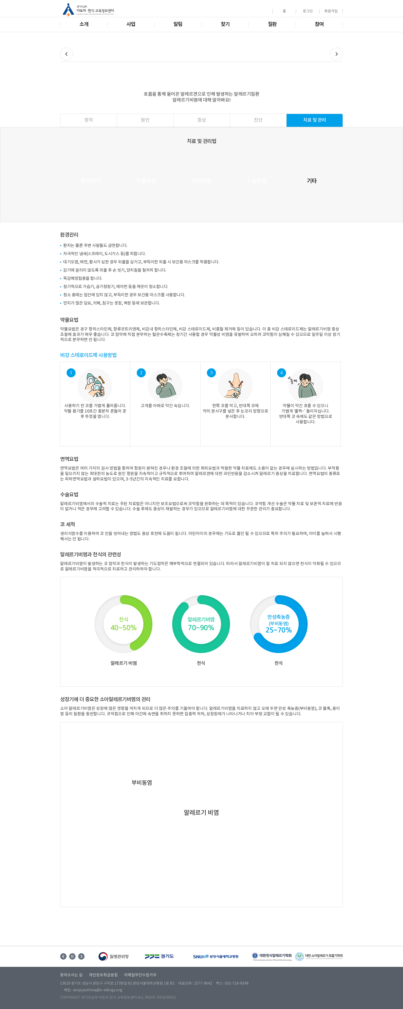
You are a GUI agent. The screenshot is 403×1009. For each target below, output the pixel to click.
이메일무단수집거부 (140, 975)
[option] (113, 956)
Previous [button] (63, 956)
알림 (177, 24)
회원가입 (331, 11)
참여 (319, 24)
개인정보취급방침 (103, 975)
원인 (145, 120)
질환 (272, 24)
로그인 (308, 11)
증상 (201, 120)
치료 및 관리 (314, 120)
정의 (88, 120)
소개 (83, 24)
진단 (258, 120)
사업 (130, 24)
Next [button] (81, 956)
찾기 (225, 24)
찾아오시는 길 (71, 975)
